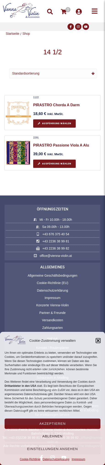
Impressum (78, 459)
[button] (98, 340)
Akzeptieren (52, 423)
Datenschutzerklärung (56, 459)
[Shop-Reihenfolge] (53, 73)
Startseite (12, 33)
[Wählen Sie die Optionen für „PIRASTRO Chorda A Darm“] (54, 123)
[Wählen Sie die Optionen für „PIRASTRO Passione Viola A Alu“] (54, 164)
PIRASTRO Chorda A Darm (56, 105)
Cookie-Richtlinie (30, 459)
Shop (26, 33)
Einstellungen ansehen (52, 449)
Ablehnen (52, 436)
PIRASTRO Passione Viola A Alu (61, 145)
